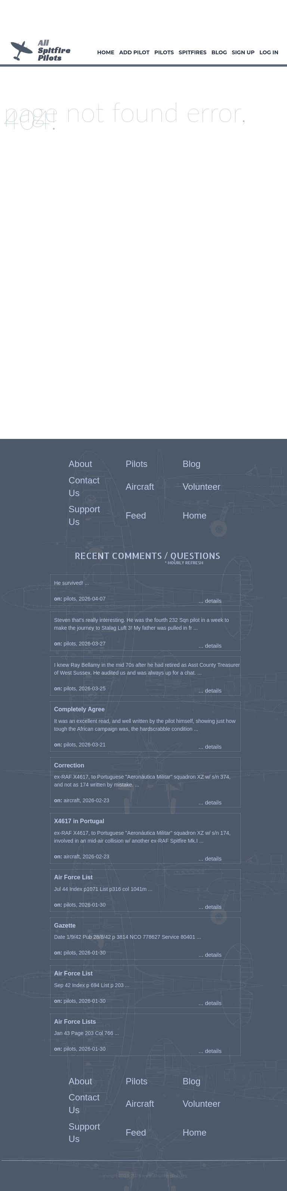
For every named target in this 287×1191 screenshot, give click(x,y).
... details (210, 601)
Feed (136, 515)
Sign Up (243, 52)
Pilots (164, 52)
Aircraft (140, 487)
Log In (268, 52)
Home (105, 52)
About (80, 464)
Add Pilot (134, 52)
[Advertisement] (140, 20)
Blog (219, 52)
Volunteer (201, 487)
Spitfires (192, 52)
